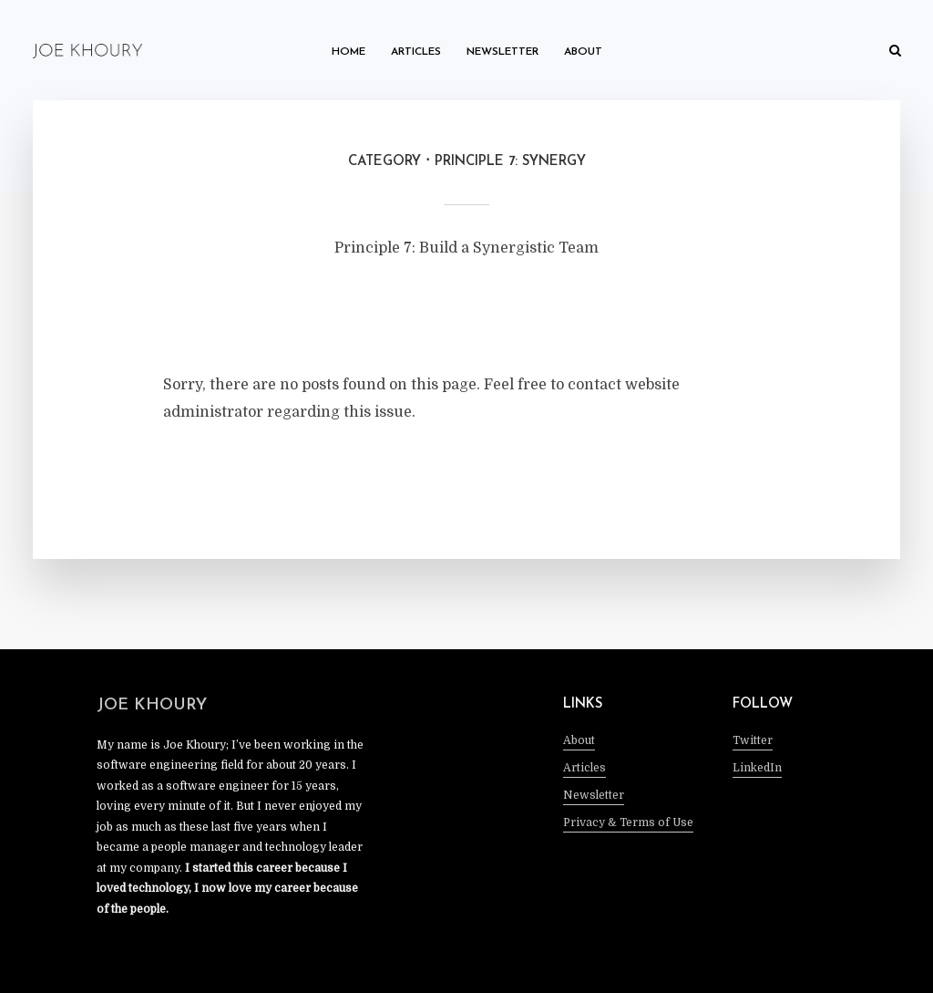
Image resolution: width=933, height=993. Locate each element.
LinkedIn (757, 767)
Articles (416, 52)
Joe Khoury (152, 705)
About (583, 52)
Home (348, 52)
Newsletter (502, 52)
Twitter (753, 740)
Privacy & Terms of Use (628, 822)
